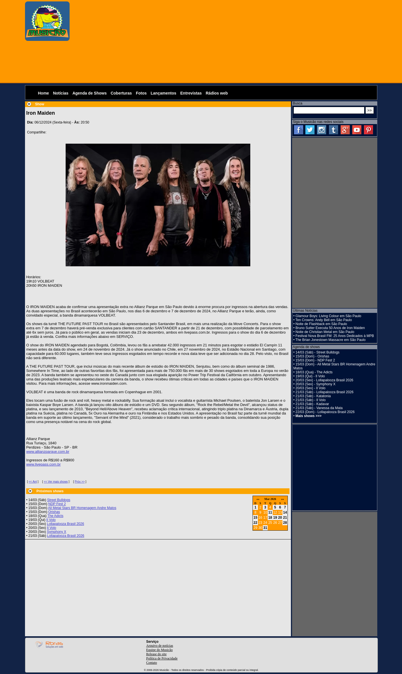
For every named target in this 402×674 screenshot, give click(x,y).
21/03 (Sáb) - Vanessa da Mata (319, 408)
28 (285, 523)
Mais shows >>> (308, 416)
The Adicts (55, 516)
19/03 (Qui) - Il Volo (310, 376)
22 (255, 523)
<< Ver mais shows (56, 481)
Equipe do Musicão (159, 650)
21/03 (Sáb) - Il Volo (310, 400)
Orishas (54, 512)
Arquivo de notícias (159, 646)
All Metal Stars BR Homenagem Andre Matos (82, 508)
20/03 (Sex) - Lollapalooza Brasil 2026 (324, 380)
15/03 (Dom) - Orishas (312, 356)
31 (265, 528)
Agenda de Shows (89, 93)
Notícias (60, 93)
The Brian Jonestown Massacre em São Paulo (330, 340)
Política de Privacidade (162, 658)
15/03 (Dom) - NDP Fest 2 (315, 360)
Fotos (141, 93)
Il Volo (51, 520)
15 (255, 518)
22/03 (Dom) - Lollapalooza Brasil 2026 (325, 412)
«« (258, 499)
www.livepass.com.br (43, 464)
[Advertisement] (224, 41)
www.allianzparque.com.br (47, 451)
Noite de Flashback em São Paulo (321, 324)
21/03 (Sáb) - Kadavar (312, 404)
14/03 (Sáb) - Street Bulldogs (317, 352)
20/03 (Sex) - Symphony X (315, 384)
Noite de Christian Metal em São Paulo (324, 332)
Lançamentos (163, 93)
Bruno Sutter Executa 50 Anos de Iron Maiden (330, 328)
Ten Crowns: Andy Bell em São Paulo (323, 320)
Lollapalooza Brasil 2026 (65, 524)
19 (275, 518)
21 (285, 518)
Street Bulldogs (58, 500)
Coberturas (121, 93)
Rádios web (217, 93)
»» (282, 499)
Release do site (156, 654)
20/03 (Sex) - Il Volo (310, 388)
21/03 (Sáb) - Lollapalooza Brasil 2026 (324, 392)
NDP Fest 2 (57, 504)
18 (270, 518)
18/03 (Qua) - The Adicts (314, 372)
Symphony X (56, 532)
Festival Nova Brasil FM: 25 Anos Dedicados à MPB (334, 336)
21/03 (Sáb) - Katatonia (313, 396)
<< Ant (33, 481)
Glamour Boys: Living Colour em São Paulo (328, 316)
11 (270, 512)
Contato (151, 663)
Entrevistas (191, 93)
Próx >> (80, 481)
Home (43, 93)
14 (285, 512)
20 (280, 518)
